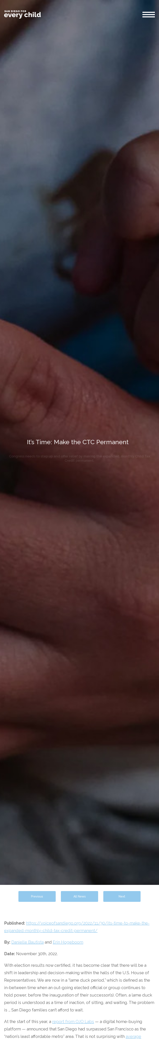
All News (79, 896)
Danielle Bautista (27, 942)
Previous (37, 896)
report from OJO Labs (73, 1021)
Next (122, 896)
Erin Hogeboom (68, 942)
